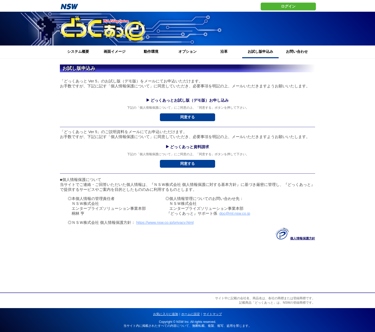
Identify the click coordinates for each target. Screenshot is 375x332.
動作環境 (151, 51)
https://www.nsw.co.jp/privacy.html (164, 222)
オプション (187, 51)
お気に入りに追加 (165, 314)
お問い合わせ (297, 51)
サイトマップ (212, 314)
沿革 (224, 51)
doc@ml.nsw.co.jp (234, 213)
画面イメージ (115, 51)
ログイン (288, 6)
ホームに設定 (190, 314)
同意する (187, 117)
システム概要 (78, 51)
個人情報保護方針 (302, 238)
